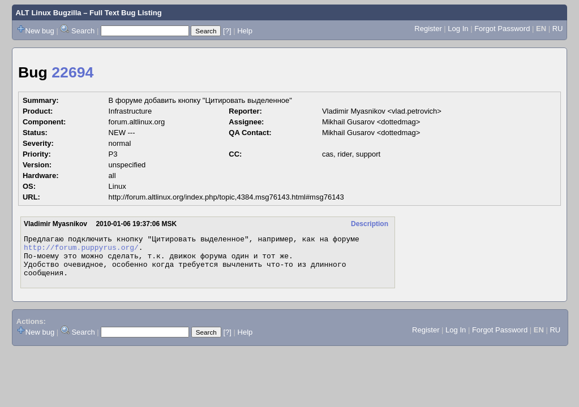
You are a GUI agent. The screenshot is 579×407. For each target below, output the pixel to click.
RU (557, 28)
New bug (39, 31)
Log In (458, 28)
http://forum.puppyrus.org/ (81, 250)
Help (244, 31)
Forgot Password (502, 28)
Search (83, 31)
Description (369, 224)
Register (427, 28)
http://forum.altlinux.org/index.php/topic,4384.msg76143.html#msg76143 (226, 197)
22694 (72, 72)
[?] (227, 31)
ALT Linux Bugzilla (49, 12)
